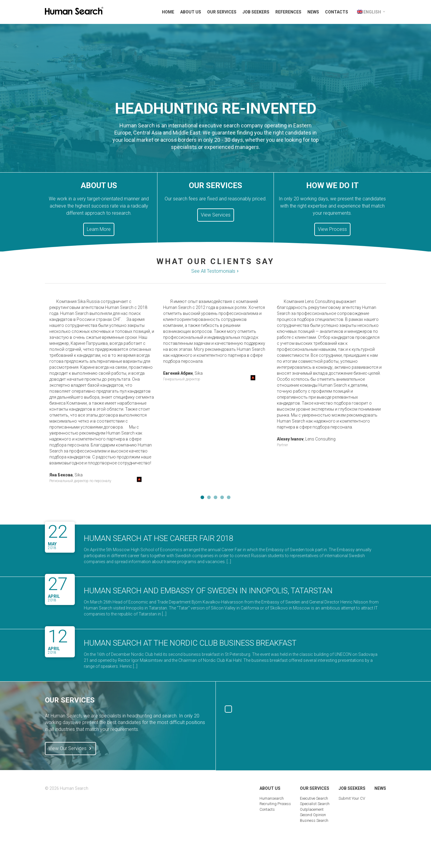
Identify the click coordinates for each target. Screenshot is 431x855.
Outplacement (312, 809)
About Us (190, 12)
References (288, 12)
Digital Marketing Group (379, 836)
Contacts (336, 12)
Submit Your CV (352, 798)
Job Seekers (255, 12)
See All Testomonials (215, 271)
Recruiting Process (275, 803)
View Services (215, 215)
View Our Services (70, 749)
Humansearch (271, 798)
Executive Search (314, 798)
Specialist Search (315, 803)
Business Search (314, 820)
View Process (332, 229)
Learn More (99, 229)
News (313, 12)
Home (168, 12)
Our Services (221, 12)
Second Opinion (313, 815)
